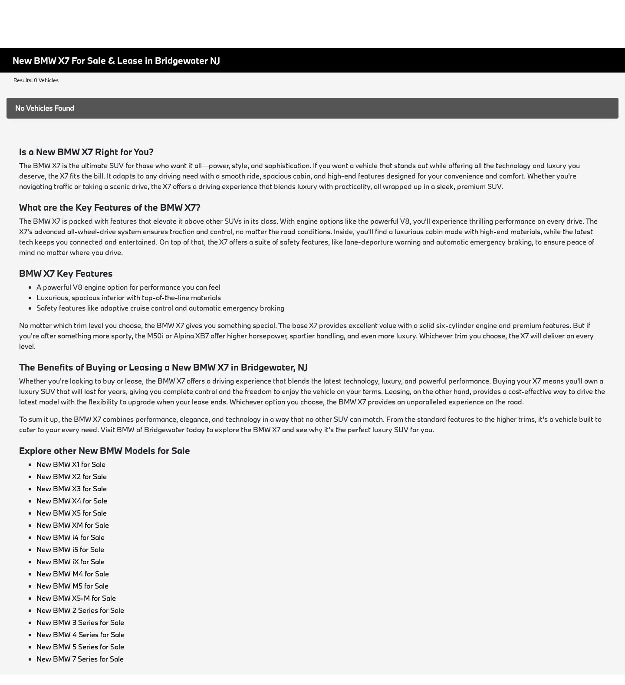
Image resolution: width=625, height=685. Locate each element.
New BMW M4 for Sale (72, 573)
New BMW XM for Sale (72, 524)
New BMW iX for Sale (70, 561)
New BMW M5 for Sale (72, 585)
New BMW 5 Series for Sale (80, 646)
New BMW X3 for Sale (71, 488)
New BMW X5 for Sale (71, 512)
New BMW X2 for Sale (71, 476)
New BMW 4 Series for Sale (80, 634)
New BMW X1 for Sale (70, 464)
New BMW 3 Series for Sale (80, 622)
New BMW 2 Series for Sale (80, 610)
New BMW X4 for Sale (71, 500)
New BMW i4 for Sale (70, 537)
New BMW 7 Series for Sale (80, 658)
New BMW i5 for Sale (70, 549)
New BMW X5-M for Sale (76, 597)
